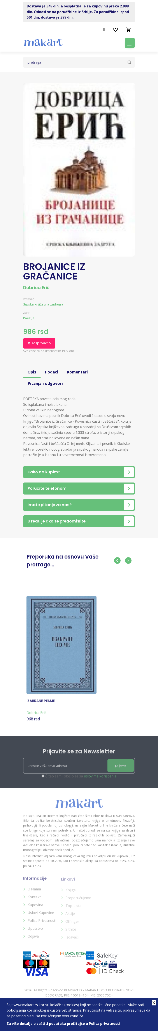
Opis (32, 372)
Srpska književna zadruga (43, 304)
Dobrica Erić (36, 288)
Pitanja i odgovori (45, 383)
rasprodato (39, 343)
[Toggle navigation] (130, 43)
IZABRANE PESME (40, 703)
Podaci (51, 372)
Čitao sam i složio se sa (80, 779)
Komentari (77, 372)
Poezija (28, 318)
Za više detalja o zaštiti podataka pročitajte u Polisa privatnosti (63, 1023)
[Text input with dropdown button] (79, 62)
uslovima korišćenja (100, 779)
